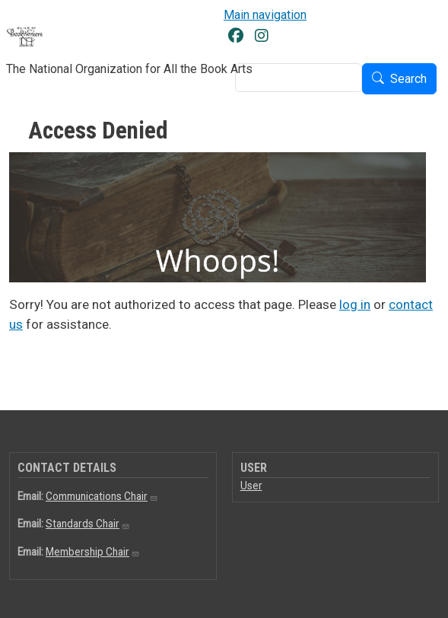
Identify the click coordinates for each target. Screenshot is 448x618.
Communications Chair (102, 496)
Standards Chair (88, 524)
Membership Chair (93, 552)
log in (354, 304)
